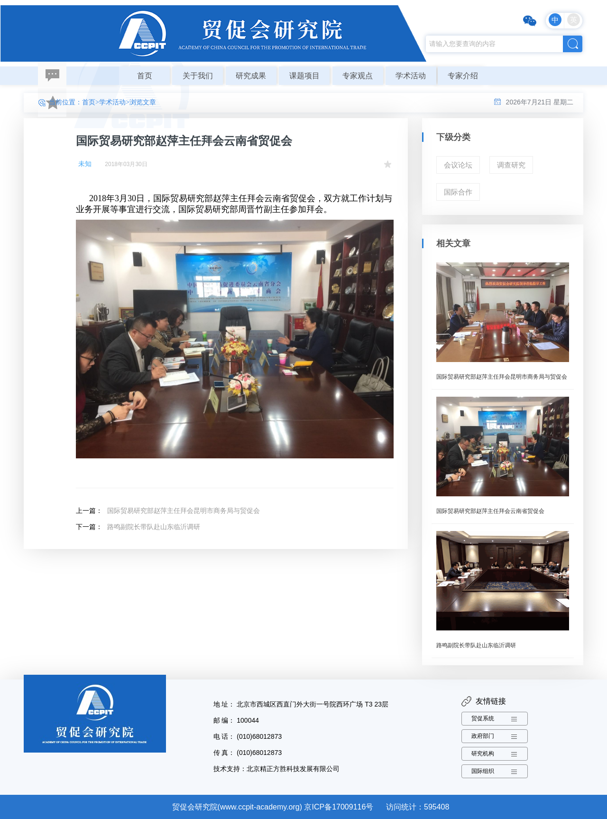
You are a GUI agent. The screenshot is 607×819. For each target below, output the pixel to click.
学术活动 (410, 76)
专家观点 (357, 76)
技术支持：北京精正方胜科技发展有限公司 (276, 768)
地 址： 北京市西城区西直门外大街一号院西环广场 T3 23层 (300, 704)
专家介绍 (463, 76)
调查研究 (511, 165)
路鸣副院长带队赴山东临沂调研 (153, 526)
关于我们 (198, 76)
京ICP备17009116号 (338, 807)
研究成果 (251, 76)
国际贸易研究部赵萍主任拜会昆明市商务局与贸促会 (183, 510)
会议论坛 (458, 165)
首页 (144, 76)
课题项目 (304, 76)
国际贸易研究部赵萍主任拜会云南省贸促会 (490, 511)
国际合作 (458, 192)
